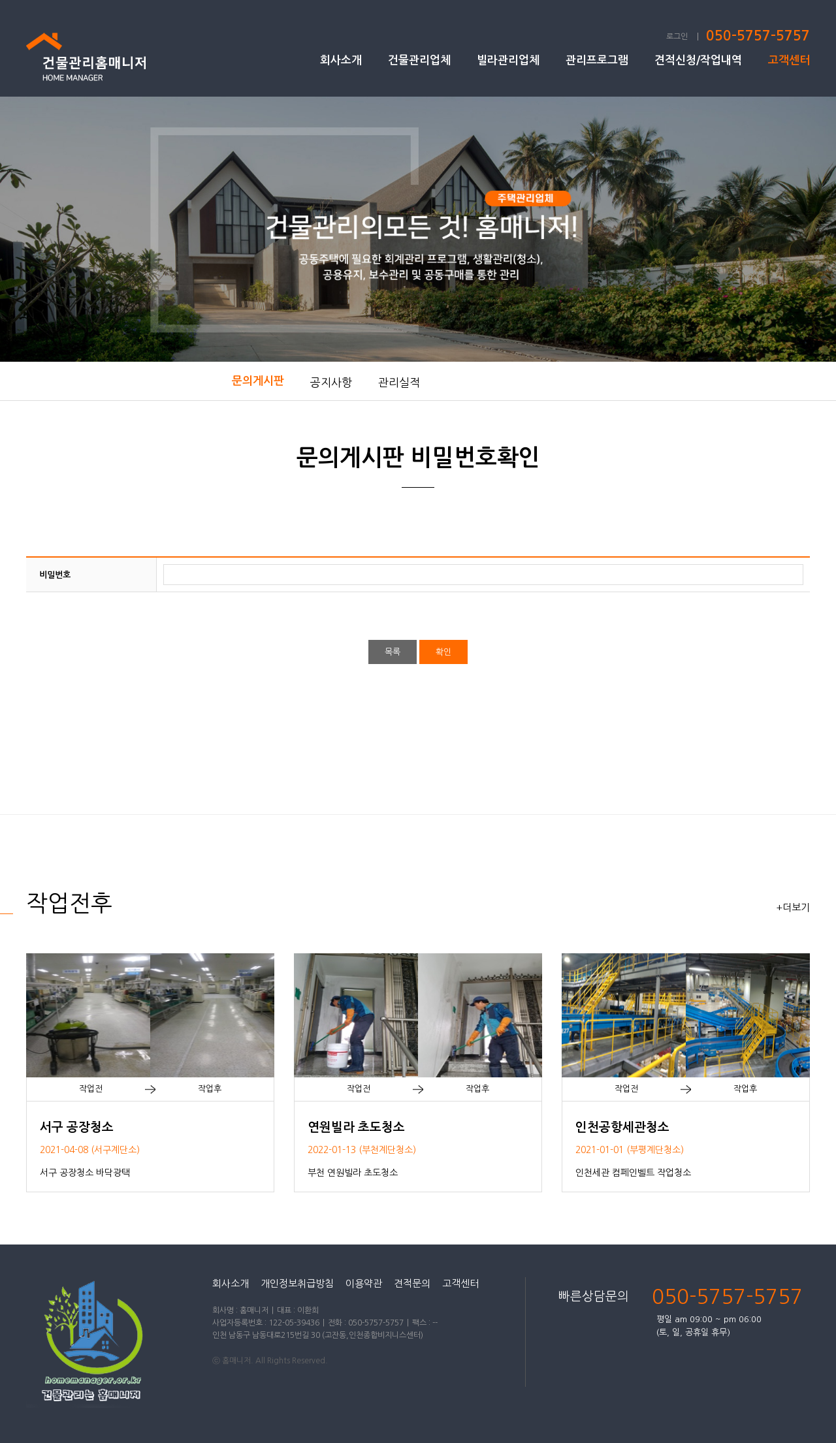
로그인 (677, 36)
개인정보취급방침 (297, 1283)
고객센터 (789, 60)
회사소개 (341, 60)
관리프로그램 (597, 60)
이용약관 (364, 1283)
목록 (392, 652)
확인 (443, 652)
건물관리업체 (419, 60)
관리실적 (399, 382)
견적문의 (412, 1283)
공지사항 (331, 382)
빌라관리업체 (508, 60)
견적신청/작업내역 (698, 60)
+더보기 (793, 907)
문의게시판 (258, 381)
